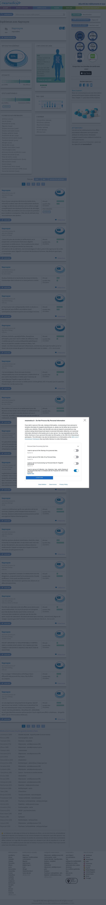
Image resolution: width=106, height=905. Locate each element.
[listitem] (53, 446)
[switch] (76, 450)
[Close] (85, 421)
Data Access (53, 484)
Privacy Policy (63, 484)
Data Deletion (42, 484)
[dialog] (53, 452)
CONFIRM (39, 477)
